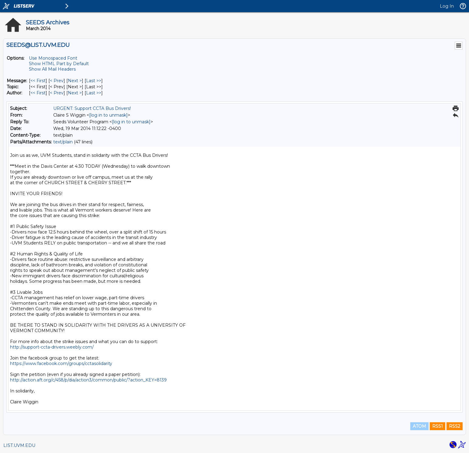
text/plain (63, 142)
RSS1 (437, 426)
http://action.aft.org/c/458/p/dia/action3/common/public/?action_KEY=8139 (88, 380)
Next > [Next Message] (75, 80)
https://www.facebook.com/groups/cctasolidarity (61, 363)
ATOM (419, 426)
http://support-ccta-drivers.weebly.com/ (52, 347)
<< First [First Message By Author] (38, 93)
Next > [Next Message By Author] (75, 93)
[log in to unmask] (108, 115)
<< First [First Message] (38, 80)
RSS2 (454, 426)
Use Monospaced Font (53, 58)
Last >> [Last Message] (93, 80)
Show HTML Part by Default (59, 63)
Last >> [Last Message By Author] (93, 93)
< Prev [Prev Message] (57, 80)
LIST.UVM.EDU (19, 445)
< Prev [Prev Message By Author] (57, 93)
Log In (447, 6)
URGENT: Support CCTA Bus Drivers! (92, 108)
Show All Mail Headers (52, 69)
